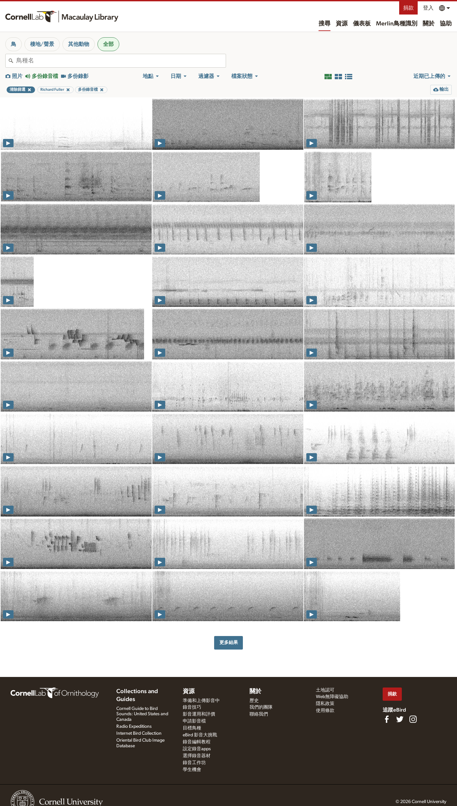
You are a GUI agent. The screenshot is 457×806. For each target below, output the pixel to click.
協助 (446, 24)
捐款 (408, 8)
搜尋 (324, 24)
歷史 (254, 700)
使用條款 (325, 710)
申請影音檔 (194, 721)
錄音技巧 (192, 707)
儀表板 (362, 24)
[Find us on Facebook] (387, 719)
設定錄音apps (197, 749)
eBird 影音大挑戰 (200, 735)
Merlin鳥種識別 (396, 24)
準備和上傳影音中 (201, 700)
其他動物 (78, 44)
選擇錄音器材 (196, 756)
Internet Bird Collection (139, 733)
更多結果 (228, 642)
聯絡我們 (258, 714)
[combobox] (121, 60)
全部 (108, 44)
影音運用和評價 (199, 714)
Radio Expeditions (134, 726)
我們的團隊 (261, 707)
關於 (429, 24)
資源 (342, 24)
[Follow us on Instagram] (413, 719)
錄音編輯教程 (196, 742)
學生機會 (192, 769)
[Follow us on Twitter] (400, 719)
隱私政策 (325, 703)
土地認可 (325, 690)
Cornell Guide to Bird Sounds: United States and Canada (142, 714)
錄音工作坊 (194, 762)
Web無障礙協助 (332, 696)
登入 (428, 8)
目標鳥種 (192, 728)
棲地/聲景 (42, 44)
